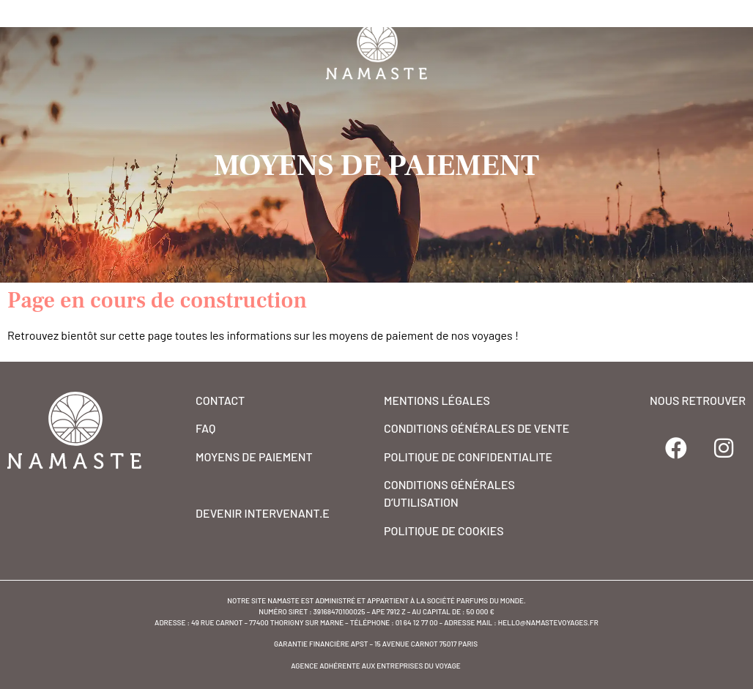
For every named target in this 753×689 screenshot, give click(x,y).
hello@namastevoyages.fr (548, 622)
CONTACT (220, 400)
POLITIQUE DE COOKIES (444, 530)
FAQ (205, 428)
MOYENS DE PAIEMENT (254, 456)
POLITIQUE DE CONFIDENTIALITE (468, 456)
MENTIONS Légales (437, 400)
